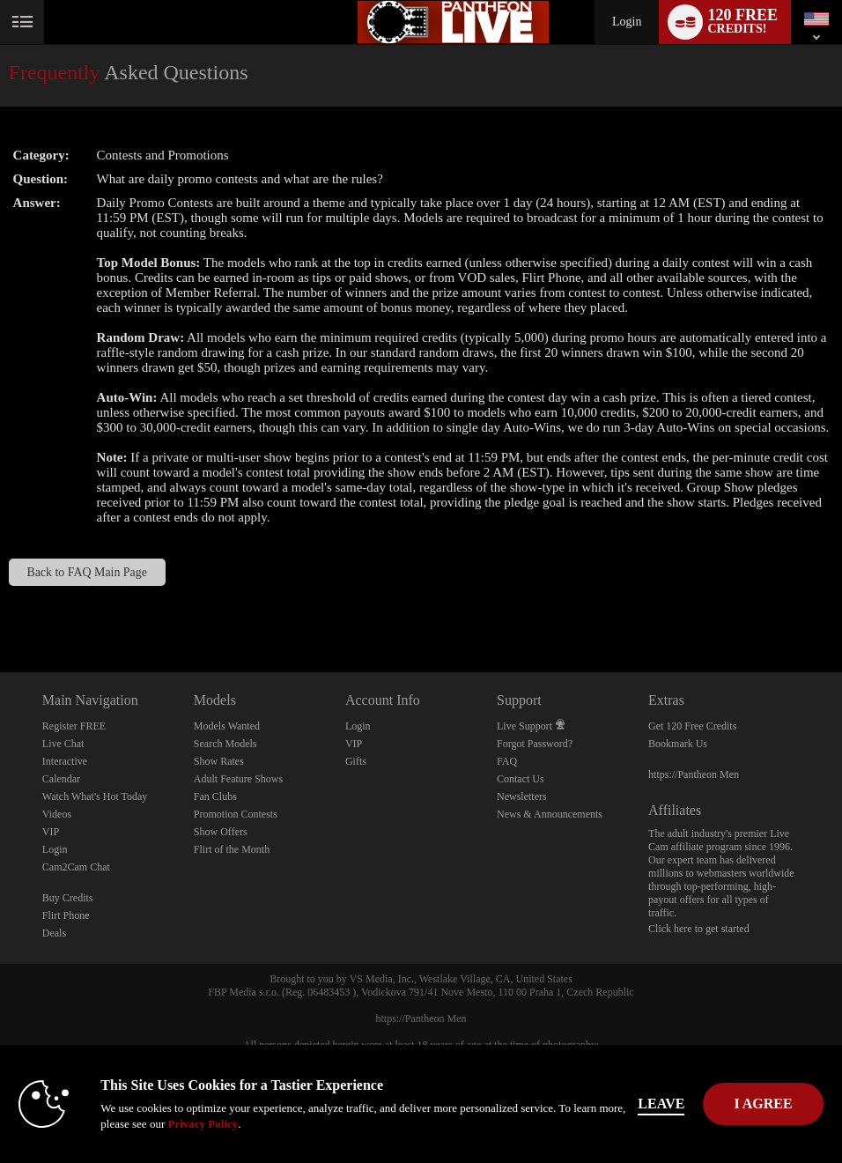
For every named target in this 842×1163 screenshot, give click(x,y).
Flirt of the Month (232, 849)
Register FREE (74, 726)
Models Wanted (227, 726)
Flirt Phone (66, 915)
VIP (50, 832)
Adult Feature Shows (238, 779)
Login (626, 21)
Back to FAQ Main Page (86, 572)
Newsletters (522, 796)
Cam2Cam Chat (76, 867)
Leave (661, 1103)
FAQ (507, 761)
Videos (56, 814)
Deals (54, 933)
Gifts (355, 761)
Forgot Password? (534, 743)
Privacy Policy (202, 1123)
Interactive (64, 761)
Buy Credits (67, 898)
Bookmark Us (677, 743)
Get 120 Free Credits (692, 726)
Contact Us (520, 779)
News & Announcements (549, 814)
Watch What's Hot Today (95, 796)
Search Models (225, 743)
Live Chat (63, 743)
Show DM (0, 606)
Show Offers (220, 832)
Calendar (61, 779)
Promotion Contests (235, 814)
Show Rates (219, 761)
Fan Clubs (215, 796)
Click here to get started (699, 928)
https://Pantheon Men (693, 774)
